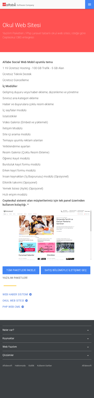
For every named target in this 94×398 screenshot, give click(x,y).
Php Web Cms (13, 306)
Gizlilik (31, 365)
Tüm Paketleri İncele (21, 270)
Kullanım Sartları (44, 365)
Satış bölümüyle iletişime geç (66, 270)
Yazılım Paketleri (13, 33)
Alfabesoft (7, 365)
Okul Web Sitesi (15, 300)
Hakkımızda (20, 365)
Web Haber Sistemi (17, 294)
